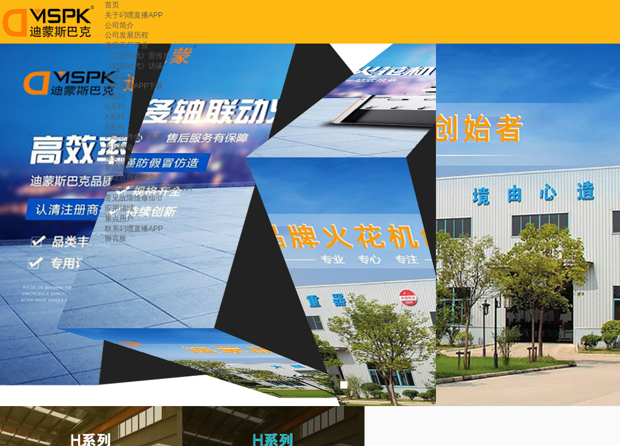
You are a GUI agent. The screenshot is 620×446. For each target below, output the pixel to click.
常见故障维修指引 (134, 198)
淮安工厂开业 (126, 45)
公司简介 (119, 25)
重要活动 (119, 157)
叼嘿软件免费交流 (134, 178)
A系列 (114, 117)
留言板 (116, 238)
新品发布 (119, 167)
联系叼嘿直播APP (134, 229)
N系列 (115, 106)
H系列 (115, 96)
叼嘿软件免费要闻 (134, 137)
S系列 (114, 127)
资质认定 (119, 76)
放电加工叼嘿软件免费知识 (148, 187)
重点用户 (119, 218)
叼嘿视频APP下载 (134, 86)
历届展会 (119, 147)
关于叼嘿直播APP (134, 15)
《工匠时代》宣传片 (137, 55)
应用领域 (119, 208)
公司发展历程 (126, 35)
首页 (112, 5)
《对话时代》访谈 (134, 66)
